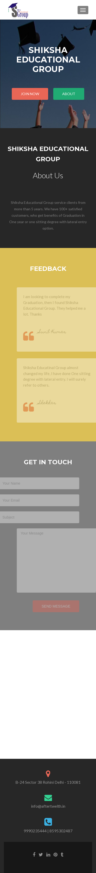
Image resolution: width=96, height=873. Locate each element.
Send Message (50, 606)
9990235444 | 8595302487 (48, 830)
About (68, 94)
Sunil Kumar (57, 332)
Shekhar (52, 403)
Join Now (30, 94)
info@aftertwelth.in (48, 806)
